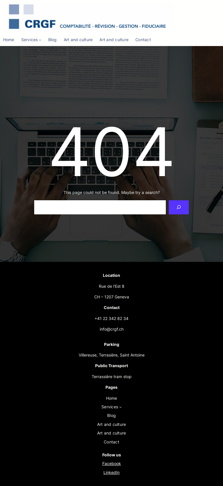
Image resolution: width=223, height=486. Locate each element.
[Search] (179, 207)
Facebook (111, 463)
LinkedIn (111, 472)
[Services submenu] (40, 40)
